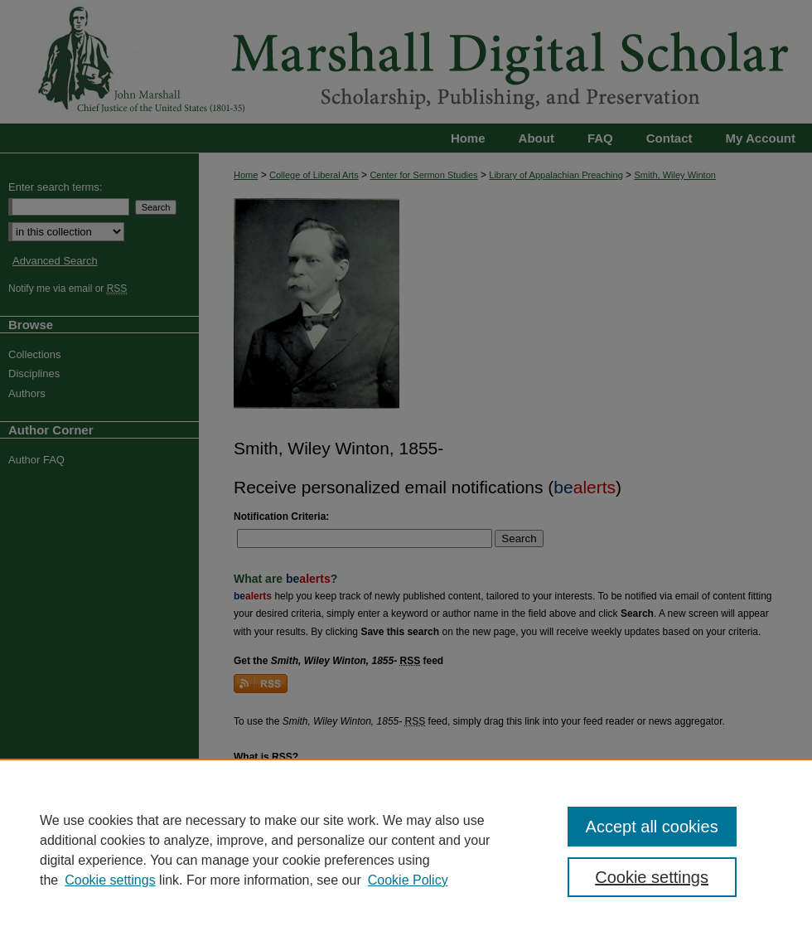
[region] (406, 850)
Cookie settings (110, 880)
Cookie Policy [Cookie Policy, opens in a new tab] (408, 880)
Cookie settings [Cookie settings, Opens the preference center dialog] (651, 877)
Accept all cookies (652, 826)
